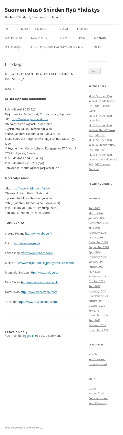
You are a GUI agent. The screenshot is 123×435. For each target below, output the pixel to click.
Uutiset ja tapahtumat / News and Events (56, 47)
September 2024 (99, 247)
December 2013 (98, 330)
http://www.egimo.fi (27, 243)
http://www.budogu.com (45, 272)
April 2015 (94, 320)
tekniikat (63, 38)
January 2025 (96, 237)
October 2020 (97, 305)
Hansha (97, 47)
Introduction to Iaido (36, 29)
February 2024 (97, 257)
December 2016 (98, 315)
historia (82, 29)
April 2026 (94, 208)
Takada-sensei (39, 38)
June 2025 (94, 227)
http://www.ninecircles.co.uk (39, 282)
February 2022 (97, 291)
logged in (28, 336)
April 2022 (94, 286)
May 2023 (94, 271)
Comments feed (98, 398)
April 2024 (94, 252)
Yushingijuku (13, 38)
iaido (8, 29)
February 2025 (97, 232)
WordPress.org (98, 403)
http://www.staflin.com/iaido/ (31, 188)
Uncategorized (98, 364)
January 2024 (96, 262)
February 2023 (97, 276)
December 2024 (98, 242)
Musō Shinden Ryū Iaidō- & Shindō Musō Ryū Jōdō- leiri (102, 130)
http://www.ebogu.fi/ (38, 233)
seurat (63, 29)
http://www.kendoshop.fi (37, 253)
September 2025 (99, 223)
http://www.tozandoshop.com (37, 302)
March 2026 (96, 213)
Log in (92, 388)
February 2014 (97, 325)
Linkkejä (100, 38)
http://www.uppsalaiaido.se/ (30, 119)
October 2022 (97, 281)
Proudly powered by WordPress (23, 427)
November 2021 (98, 296)
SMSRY (81, 38)
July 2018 (94, 310)
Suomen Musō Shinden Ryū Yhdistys (52, 9)
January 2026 (96, 218)
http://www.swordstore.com (39, 292)
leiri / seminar (97, 359)
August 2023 (96, 266)
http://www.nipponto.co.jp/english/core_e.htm (44, 263)
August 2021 (96, 301)
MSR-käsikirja (13, 47)
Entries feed (96, 393)
